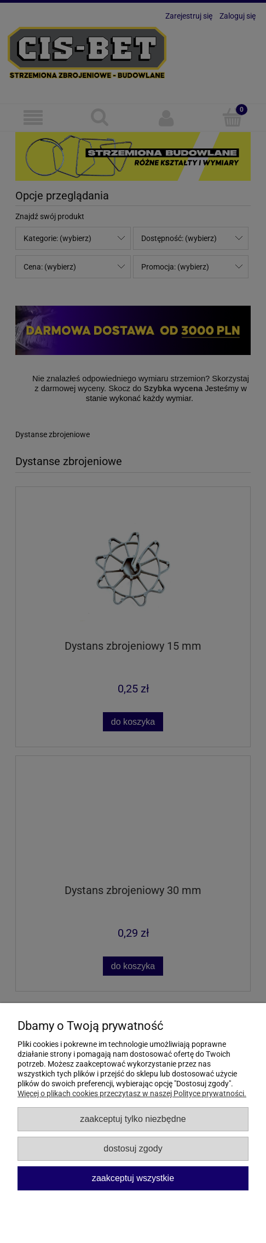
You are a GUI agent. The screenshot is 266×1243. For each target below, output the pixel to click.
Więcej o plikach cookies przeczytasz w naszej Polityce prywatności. (132, 1093)
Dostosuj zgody (132, 1148)
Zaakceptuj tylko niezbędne (133, 1119)
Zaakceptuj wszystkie (133, 1178)
